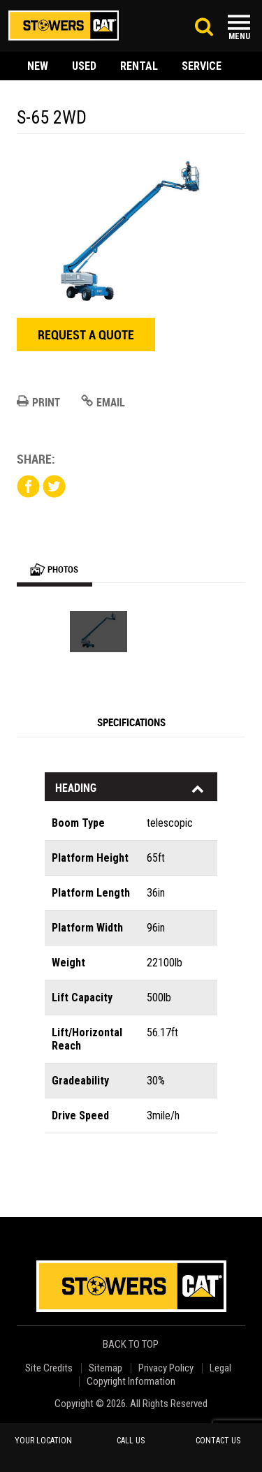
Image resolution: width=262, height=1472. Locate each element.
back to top (132, 1344)
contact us (218, 1440)
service (201, 66)
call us (131, 1440)
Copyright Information (131, 1381)
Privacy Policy (166, 1368)
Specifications (131, 722)
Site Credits (49, 1368)
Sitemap (105, 1368)
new (37, 66)
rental (139, 66)
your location (43, 1440)
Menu (239, 36)
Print (38, 402)
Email (103, 402)
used (84, 66)
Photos (54, 569)
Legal (220, 1368)
